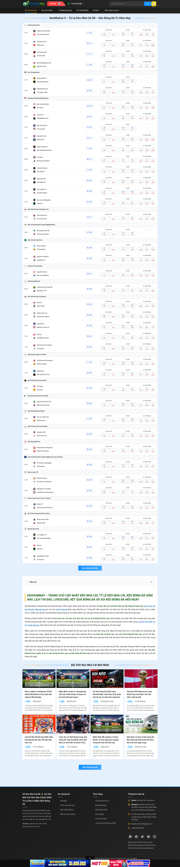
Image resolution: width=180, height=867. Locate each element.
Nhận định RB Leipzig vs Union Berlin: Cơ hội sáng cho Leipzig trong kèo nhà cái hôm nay (106, 740)
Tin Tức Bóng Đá (82, 10)
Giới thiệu (63, 801)
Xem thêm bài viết (89, 767)
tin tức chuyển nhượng (34, 625)
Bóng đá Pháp (71, 701)
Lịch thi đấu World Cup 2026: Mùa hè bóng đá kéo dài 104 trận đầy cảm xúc (39, 740)
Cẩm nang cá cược (112, 10)
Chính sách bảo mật (67, 805)
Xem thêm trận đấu (90, 568)
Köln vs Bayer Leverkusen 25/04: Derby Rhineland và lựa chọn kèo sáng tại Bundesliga (38, 694)
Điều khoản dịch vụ (67, 810)
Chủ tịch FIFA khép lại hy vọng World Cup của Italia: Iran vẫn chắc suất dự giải (139, 694)
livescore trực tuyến (146, 622)
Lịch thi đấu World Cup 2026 (105, 823)
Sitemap (134, 858)
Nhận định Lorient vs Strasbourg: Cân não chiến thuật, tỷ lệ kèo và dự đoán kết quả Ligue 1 (72, 694)
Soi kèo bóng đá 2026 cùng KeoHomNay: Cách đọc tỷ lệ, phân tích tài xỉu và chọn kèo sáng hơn (107, 694)
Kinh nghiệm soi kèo (107, 701)
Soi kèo (96, 10)
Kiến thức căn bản (140, 747)
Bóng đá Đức (37, 701)
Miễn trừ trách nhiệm (67, 814)
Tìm (145, 4)
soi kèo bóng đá (65, 609)
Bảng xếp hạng (65, 10)
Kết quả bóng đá (101, 810)
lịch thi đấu (147, 606)
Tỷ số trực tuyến (101, 819)
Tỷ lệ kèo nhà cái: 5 (102, 801)
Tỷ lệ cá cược (31, 10)
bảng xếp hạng (42, 609)
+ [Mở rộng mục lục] (151, 582)
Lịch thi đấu (47, 10)
